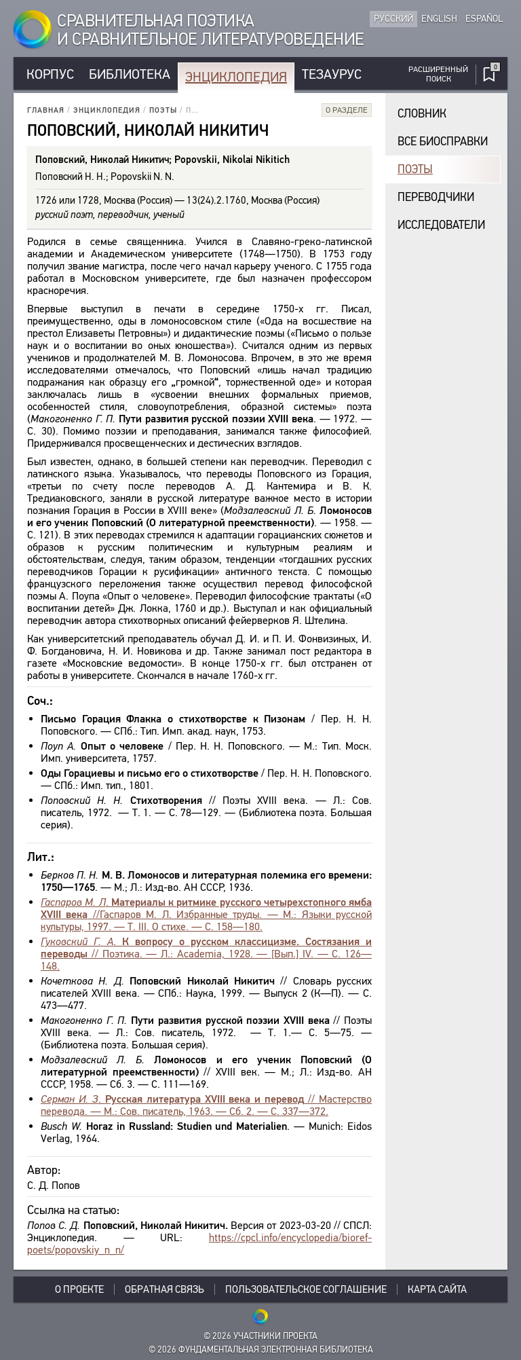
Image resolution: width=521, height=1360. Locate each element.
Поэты (163, 110)
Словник (422, 114)
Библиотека (129, 74)
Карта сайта (437, 1289)
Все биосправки (443, 141)
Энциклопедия (236, 77)
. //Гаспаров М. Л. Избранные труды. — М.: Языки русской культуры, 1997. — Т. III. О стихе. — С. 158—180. (206, 914)
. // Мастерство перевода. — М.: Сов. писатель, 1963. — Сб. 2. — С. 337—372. (206, 1105)
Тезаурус (332, 74)
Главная (45, 110)
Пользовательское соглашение (306, 1289)
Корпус (50, 74)
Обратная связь (164, 1289)
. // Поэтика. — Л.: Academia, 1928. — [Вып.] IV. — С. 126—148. (206, 953)
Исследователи (441, 225)
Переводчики (436, 197)
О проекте (79, 1289)
